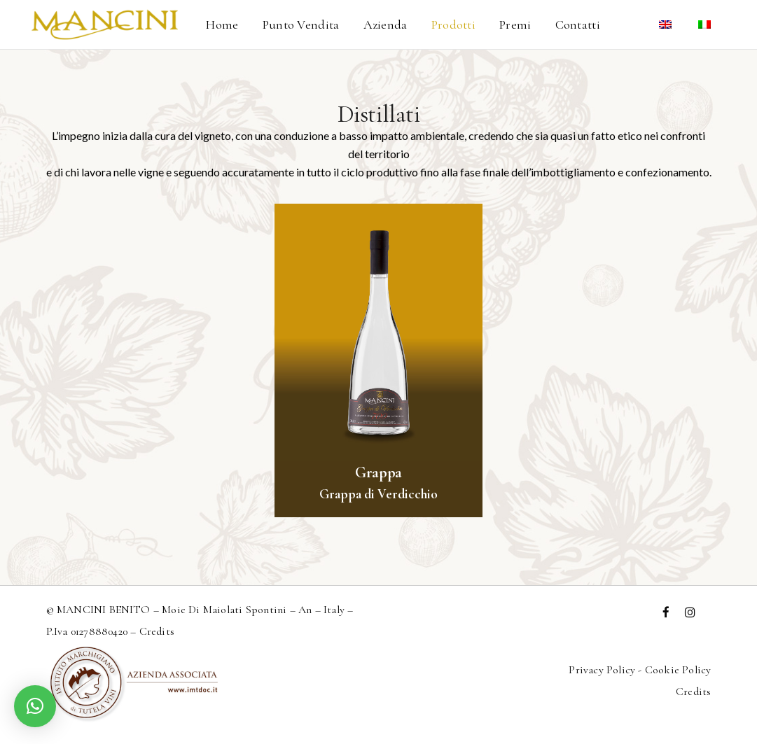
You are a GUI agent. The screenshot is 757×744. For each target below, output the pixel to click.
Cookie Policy (678, 670)
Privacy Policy (602, 670)
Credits (156, 631)
